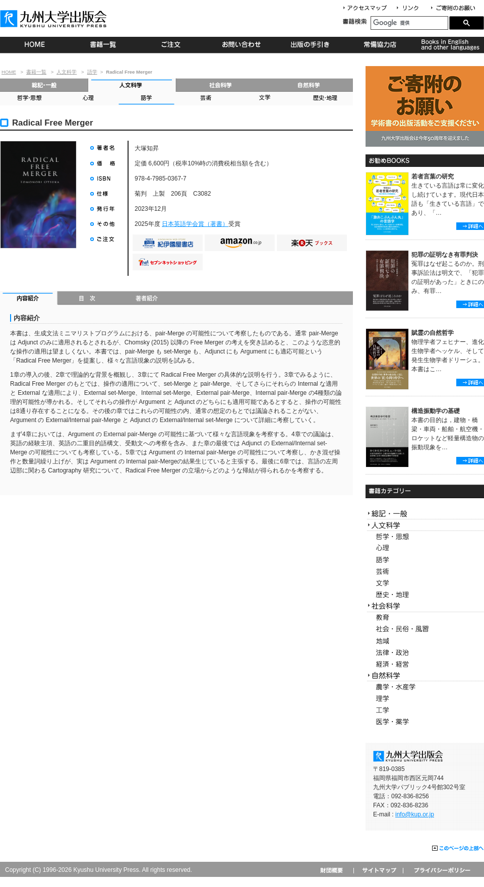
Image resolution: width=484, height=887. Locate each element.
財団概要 (335, 870)
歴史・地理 (323, 98)
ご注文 (172, 45)
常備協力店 (379, 45)
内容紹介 (29, 299)
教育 (425, 618)
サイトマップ (378, 870)
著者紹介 (146, 299)
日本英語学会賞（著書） (195, 223)
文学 (263, 98)
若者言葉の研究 (432, 176)
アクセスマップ (368, 8)
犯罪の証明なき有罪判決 (444, 254)
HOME (34, 45)
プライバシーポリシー (441, 870)
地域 (425, 641)
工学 (425, 710)
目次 (87, 299)
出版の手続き (310, 45)
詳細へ (470, 226)
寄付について (452, 8)
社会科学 (220, 85)
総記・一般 (44, 85)
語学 (92, 72)
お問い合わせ (241, 45)
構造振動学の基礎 (435, 411)
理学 (425, 698)
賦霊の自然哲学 (432, 332)
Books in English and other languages (448, 45)
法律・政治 (425, 653)
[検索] (409, 23)
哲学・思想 (29, 98)
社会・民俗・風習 (425, 629)
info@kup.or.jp (414, 814)
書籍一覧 (103, 45)
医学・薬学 (425, 722)
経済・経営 (425, 664)
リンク (412, 8)
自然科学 (309, 85)
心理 (87, 98)
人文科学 (66, 72)
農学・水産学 (425, 687)
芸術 (205, 98)
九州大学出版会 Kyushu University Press (54, 18)
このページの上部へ (458, 849)
